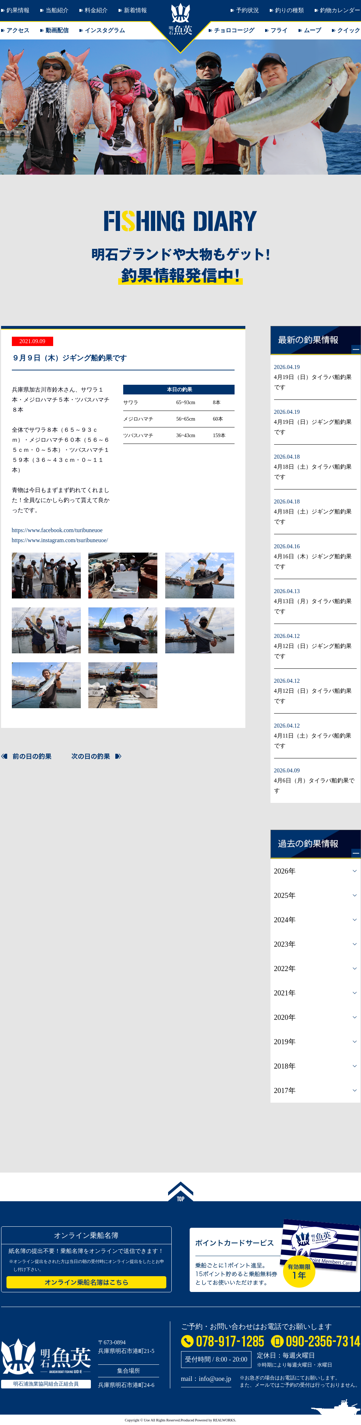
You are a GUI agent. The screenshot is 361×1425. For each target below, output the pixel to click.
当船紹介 (57, 10)
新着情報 (135, 10)
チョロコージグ (234, 30)
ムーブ (312, 30)
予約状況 (247, 10)
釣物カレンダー (340, 10)
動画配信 (57, 30)
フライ (279, 30)
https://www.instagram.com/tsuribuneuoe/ (60, 540)
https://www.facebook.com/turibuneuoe (57, 530)
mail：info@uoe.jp (206, 1378)
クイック (348, 30)
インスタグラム (105, 30)
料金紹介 (96, 10)
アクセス (17, 30)
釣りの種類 (289, 10)
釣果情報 (17, 10)
